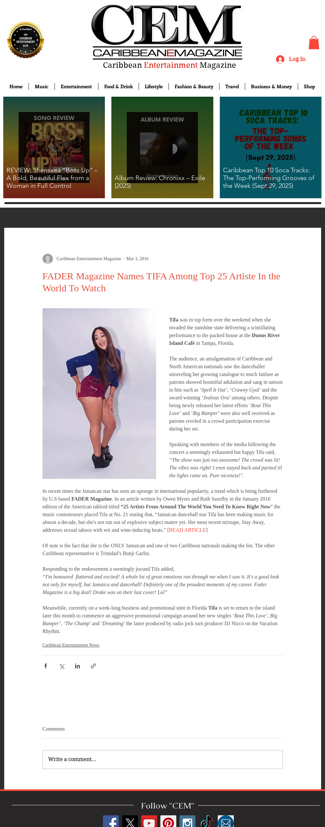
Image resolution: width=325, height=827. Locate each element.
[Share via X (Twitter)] (61, 666)
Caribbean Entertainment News (71, 645)
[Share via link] (93, 666)
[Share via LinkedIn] (77, 666)
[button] (313, 42)
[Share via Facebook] (46, 666)
